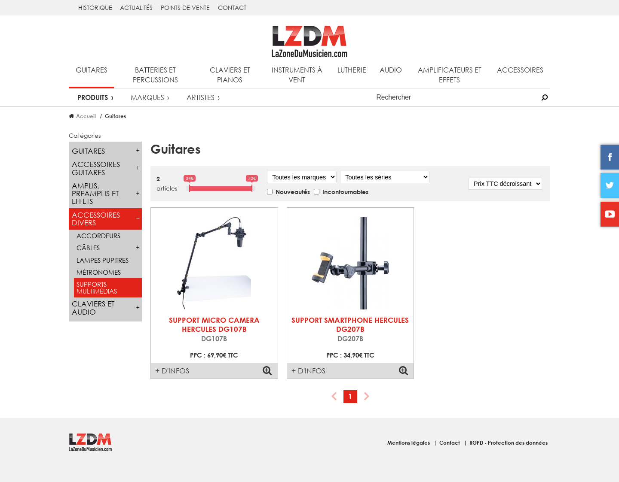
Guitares (91, 69)
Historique (95, 7)
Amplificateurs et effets (449, 74)
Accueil (86, 115)
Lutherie (351, 69)
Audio (391, 69)
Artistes (201, 97)
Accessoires (520, 69)
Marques (147, 97)
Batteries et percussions (155, 74)
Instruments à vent (297, 74)
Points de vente (185, 7)
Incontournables (345, 191)
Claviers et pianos (230, 74)
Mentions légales (409, 442)
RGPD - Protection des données (508, 442)
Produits (92, 97)
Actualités (136, 7)
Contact (232, 7)
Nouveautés (293, 191)
